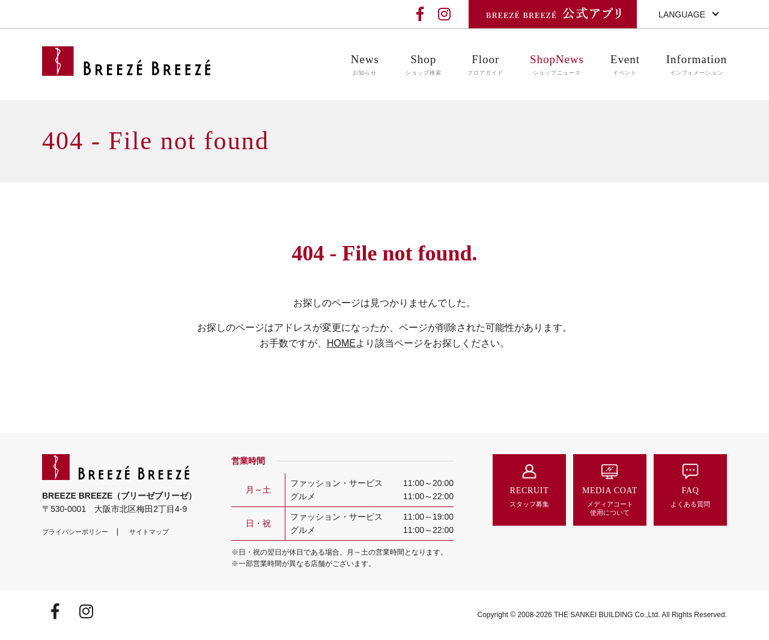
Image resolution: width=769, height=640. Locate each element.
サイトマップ (149, 531)
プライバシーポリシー (75, 531)
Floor (485, 65)
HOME (341, 343)
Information (696, 65)
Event (625, 65)
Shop (424, 65)
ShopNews (557, 65)
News (365, 65)
